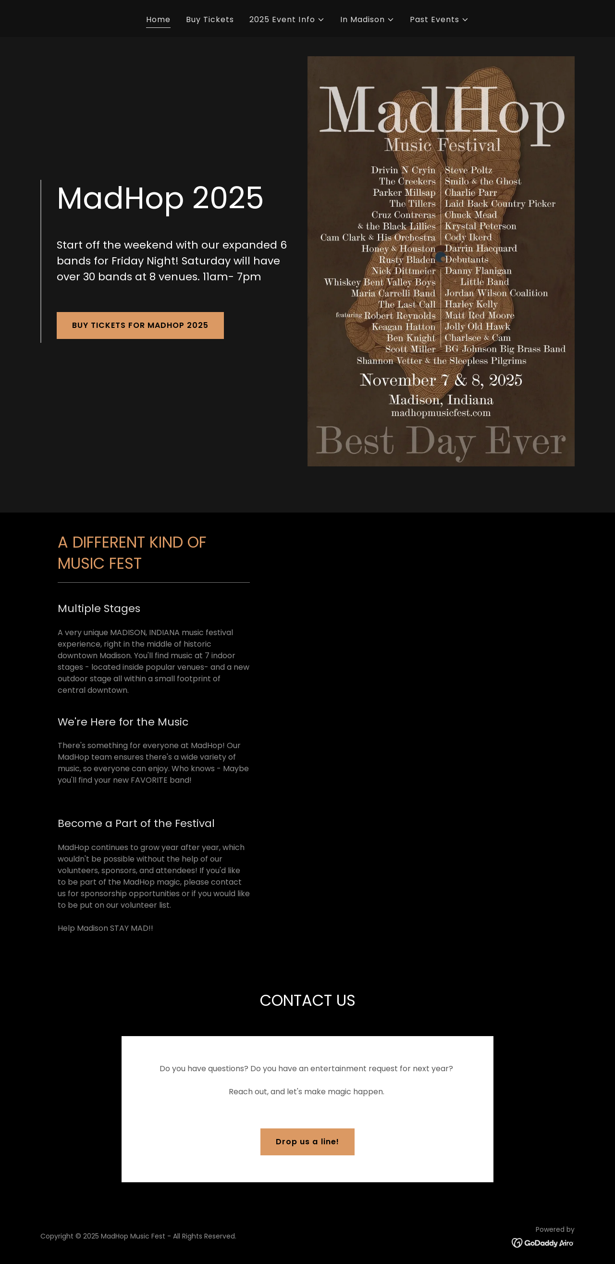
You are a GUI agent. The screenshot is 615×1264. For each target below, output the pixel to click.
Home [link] (158, 19)
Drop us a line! (307, 1141)
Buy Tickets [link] (210, 19)
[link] (543, 1242)
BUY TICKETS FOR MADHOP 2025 (140, 325)
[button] (286, 19)
